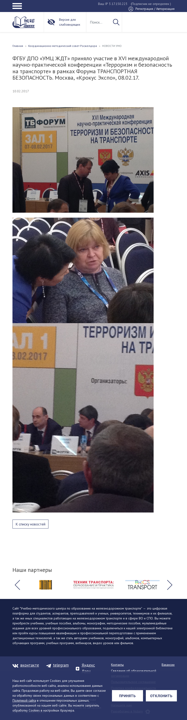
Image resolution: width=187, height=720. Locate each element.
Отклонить (161, 695)
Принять (127, 695)
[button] (17, 585)
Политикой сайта (24, 700)
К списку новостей (30, 524)
